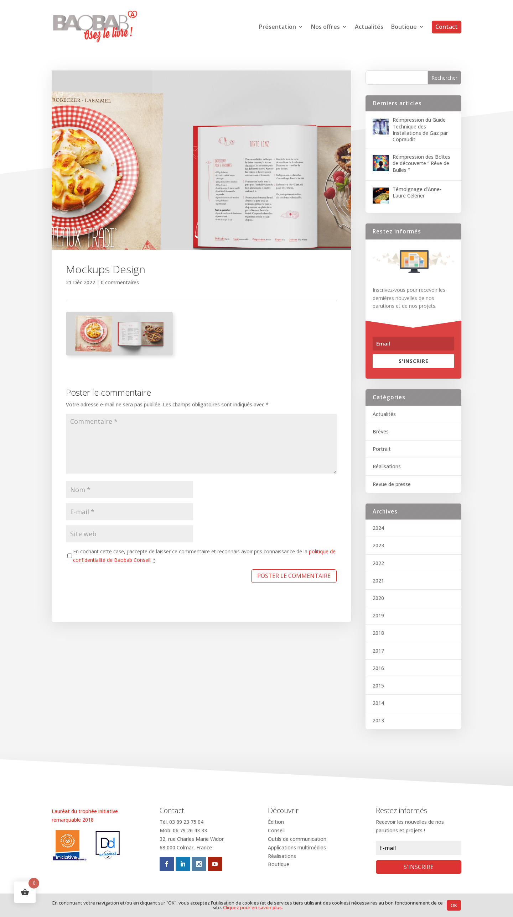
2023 (378, 545)
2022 (378, 563)
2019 (378, 615)
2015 (378, 685)
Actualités (369, 27)
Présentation (277, 27)
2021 (378, 580)
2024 (378, 528)
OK (454, 905)
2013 (378, 720)
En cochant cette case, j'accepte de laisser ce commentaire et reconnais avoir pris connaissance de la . (204, 555)
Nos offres (325, 27)
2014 (378, 703)
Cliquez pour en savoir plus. (253, 907)
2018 (378, 632)
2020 (378, 598)
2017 (378, 650)
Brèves (381, 431)
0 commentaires (120, 282)
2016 (378, 668)
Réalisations (387, 466)
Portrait (382, 449)
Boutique (404, 27)
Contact (446, 27)
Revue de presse (392, 484)
